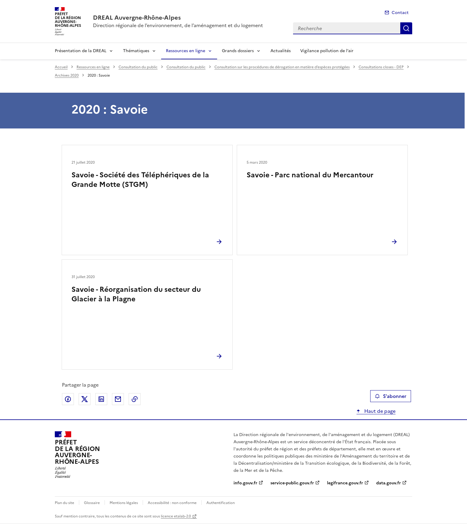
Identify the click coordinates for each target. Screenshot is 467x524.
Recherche (406, 28)
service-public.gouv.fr (292, 483)
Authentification (220, 503)
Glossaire (92, 503)
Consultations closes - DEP (381, 67)
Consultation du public (138, 67)
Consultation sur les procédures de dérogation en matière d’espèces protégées (282, 67)
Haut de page (379, 411)
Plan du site (64, 503)
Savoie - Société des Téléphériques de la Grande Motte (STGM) (140, 180)
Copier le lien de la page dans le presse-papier (135, 399)
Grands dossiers (238, 51)
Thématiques (136, 51)
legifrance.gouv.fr (345, 483)
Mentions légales (124, 503)
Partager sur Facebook (68, 399)
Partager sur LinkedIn (101, 399)
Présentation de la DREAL (80, 51)
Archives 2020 (67, 75)
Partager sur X (85, 399)
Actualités (280, 51)
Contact (400, 13)
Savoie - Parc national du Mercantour (310, 175)
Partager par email (118, 399)
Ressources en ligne (185, 51)
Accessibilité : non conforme (172, 503)
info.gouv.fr (245, 483)
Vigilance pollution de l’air (327, 51)
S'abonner (390, 396)
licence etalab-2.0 (176, 516)
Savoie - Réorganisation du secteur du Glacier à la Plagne (136, 294)
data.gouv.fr (388, 483)
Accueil (61, 67)
